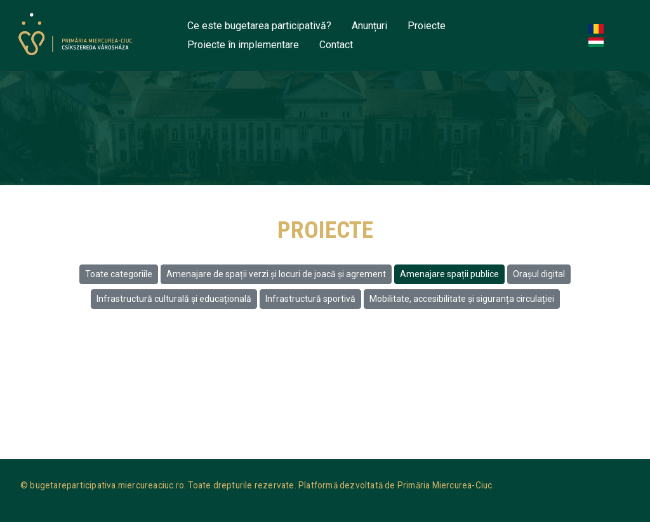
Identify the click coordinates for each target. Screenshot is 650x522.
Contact (336, 45)
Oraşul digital (539, 274)
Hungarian (599, 43)
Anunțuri (369, 26)
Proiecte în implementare (243, 45)
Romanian (599, 29)
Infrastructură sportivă (310, 299)
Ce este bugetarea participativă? (259, 26)
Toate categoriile (118, 274)
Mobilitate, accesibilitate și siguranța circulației (461, 299)
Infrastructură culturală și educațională (173, 299)
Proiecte (427, 26)
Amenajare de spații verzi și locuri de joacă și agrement (276, 274)
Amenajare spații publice (449, 274)
